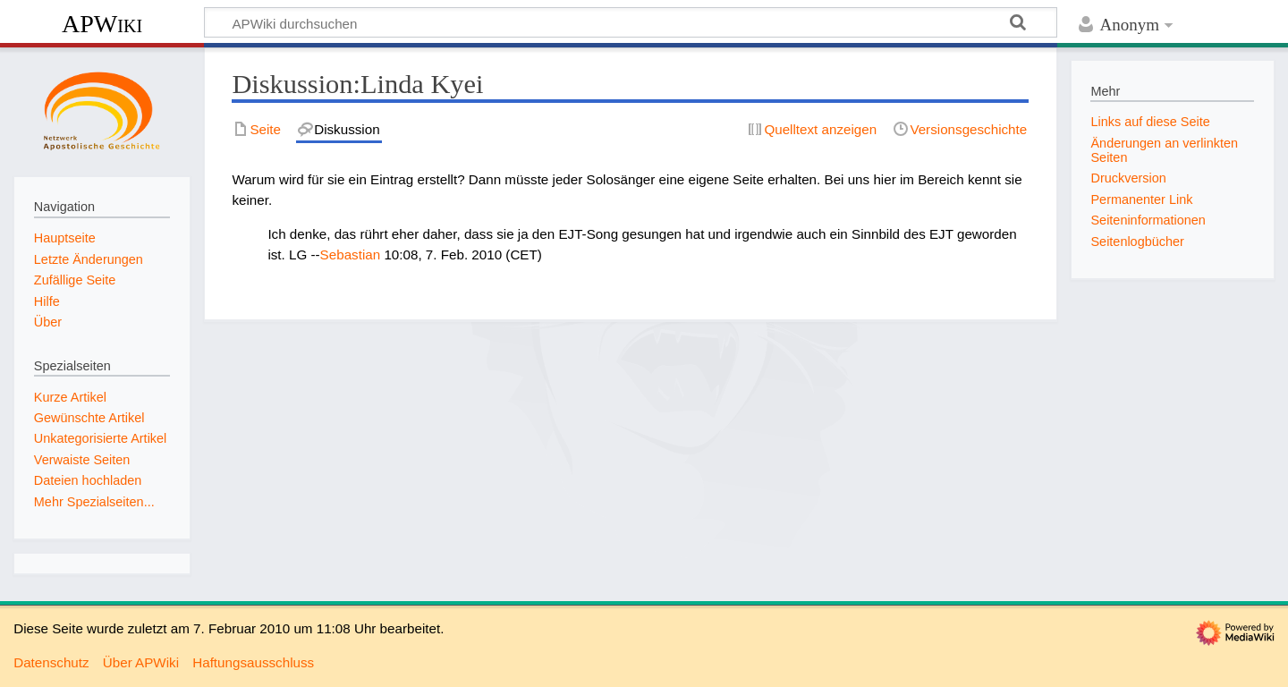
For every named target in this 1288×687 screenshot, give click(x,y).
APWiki (102, 24)
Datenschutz (51, 662)
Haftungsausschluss (253, 662)
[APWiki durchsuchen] (630, 22)
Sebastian (350, 254)
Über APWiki (141, 662)
